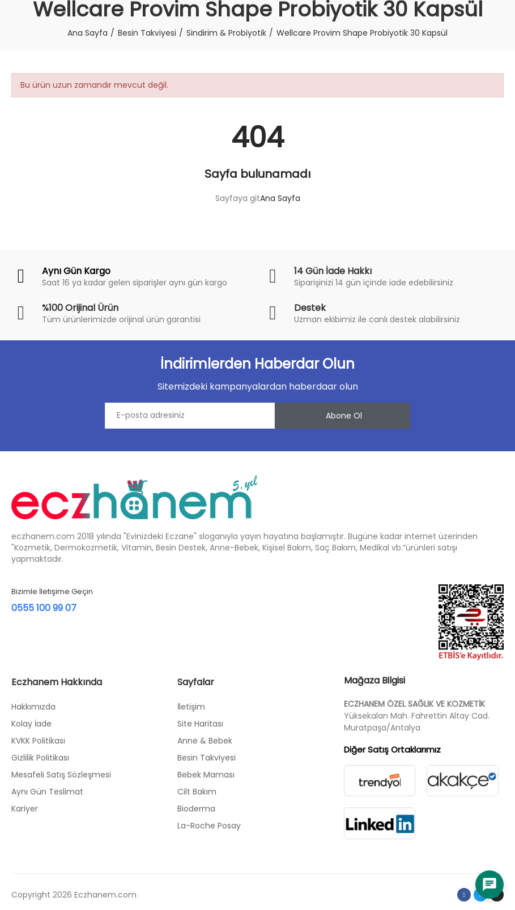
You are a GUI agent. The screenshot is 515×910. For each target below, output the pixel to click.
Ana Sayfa (280, 198)
